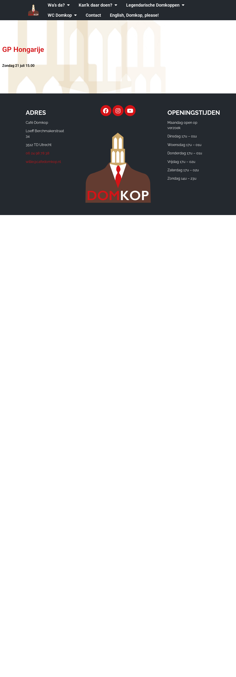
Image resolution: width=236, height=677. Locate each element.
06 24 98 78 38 (37, 153)
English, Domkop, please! (134, 15)
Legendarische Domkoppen (155, 5)
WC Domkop (62, 15)
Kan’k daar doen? (98, 5)
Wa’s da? (59, 5)
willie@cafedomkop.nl (43, 162)
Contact (93, 15)
